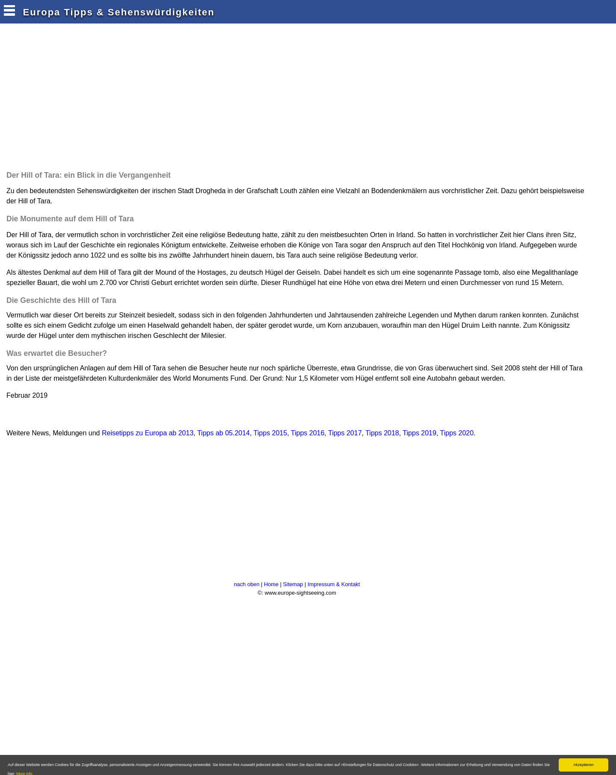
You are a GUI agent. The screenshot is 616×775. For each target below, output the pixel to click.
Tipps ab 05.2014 (223, 433)
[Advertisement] (160, 99)
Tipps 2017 (345, 433)
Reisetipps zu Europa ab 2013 (147, 433)
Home (271, 584)
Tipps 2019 (419, 433)
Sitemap (293, 584)
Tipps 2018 (382, 433)
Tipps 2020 (457, 433)
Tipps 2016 (308, 433)
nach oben (247, 584)
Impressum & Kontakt (334, 584)
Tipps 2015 (270, 433)
